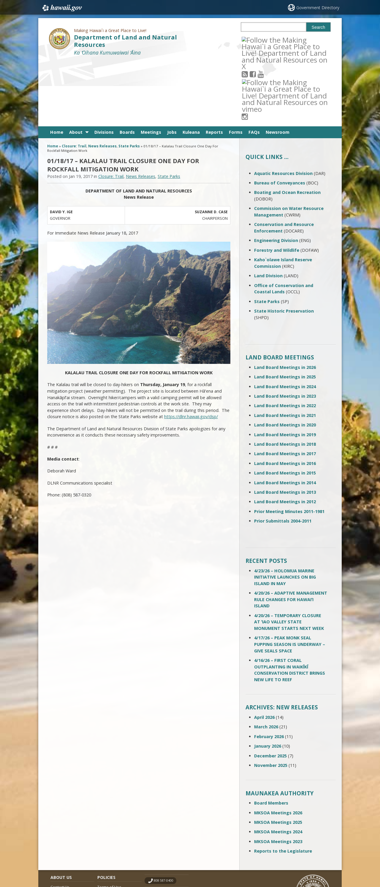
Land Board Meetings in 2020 (285, 359)
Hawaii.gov (61, 8)
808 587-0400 (163, 815)
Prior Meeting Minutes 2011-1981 (289, 446)
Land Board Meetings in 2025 (285, 311)
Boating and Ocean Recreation (287, 127)
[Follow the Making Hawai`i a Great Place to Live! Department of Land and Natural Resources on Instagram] (285, 39)
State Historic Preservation (284, 246)
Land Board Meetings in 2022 (285, 340)
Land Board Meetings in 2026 (285, 302)
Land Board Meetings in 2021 (285, 350)
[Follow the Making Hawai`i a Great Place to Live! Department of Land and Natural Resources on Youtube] (269, 39)
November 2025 (270, 700)
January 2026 (267, 681)
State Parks (129, 81)
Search (318, 27)
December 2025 (270, 690)
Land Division (268, 210)
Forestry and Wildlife (276, 185)
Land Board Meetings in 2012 (285, 436)
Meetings (151, 67)
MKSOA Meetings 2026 (278, 747)
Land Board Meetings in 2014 (285, 417)
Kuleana (191, 67)
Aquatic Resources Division (283, 108)
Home (56, 67)
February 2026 (269, 671)
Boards (127, 67)
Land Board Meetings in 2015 (285, 407)
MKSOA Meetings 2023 (278, 776)
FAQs (254, 67)
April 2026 (264, 652)
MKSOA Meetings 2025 (278, 757)
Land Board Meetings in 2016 (285, 398)
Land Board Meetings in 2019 (285, 369)
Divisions (104, 67)
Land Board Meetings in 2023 (285, 331)
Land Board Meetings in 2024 (285, 321)
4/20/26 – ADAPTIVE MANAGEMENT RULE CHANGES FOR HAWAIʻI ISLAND (290, 534)
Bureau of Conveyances (279, 117)
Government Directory (317, 7)
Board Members (271, 738)
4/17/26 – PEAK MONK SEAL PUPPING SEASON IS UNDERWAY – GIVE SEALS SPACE (289, 579)
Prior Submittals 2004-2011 (282, 455)
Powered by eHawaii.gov (308, 859)
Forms (236, 67)
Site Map (58, 833)
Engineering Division (276, 175)
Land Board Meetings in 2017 (285, 388)
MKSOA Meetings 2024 (278, 766)
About (76, 67)
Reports (214, 67)
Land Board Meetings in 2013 (285, 427)
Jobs (172, 67)
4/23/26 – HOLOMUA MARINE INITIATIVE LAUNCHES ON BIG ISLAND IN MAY (285, 512)
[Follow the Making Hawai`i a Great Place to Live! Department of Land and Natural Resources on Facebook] (261, 39)
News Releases (102, 81)
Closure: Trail (74, 81)
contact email (164, 827)
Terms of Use (109, 821)
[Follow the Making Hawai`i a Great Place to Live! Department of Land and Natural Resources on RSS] (253, 39)
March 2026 (266, 661)
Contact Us (59, 821)
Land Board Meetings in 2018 (285, 379)
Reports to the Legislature (283, 786)
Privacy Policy (109, 844)
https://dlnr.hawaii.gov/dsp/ (191, 351)
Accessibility (108, 833)
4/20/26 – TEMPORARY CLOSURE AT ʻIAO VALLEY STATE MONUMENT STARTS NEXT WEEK (289, 556)
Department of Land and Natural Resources (125, 41)
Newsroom (277, 67)
